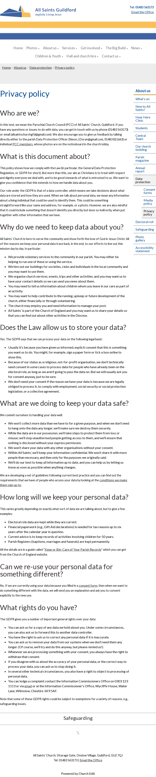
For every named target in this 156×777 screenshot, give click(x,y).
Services (68, 48)
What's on (142, 99)
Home (18, 48)
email (28, 686)
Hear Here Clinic (142, 118)
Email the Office (91, 760)
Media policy (148, 201)
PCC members (22, 144)
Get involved (90, 48)
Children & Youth (48, 56)
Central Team (140, 137)
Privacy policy (65, 67)
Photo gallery (140, 238)
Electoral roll (144, 222)
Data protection (40, 67)
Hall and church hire (81, 56)
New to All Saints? (142, 108)
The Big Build (116, 48)
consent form (88, 585)
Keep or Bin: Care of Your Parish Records (73, 549)
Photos (31, 48)
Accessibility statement (144, 249)
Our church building (143, 147)
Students (141, 128)
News (135, 48)
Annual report (140, 169)
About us (50, 48)
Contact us (110, 56)
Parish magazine (142, 158)
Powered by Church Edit (78, 773)
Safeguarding (144, 229)
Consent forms (149, 191)
